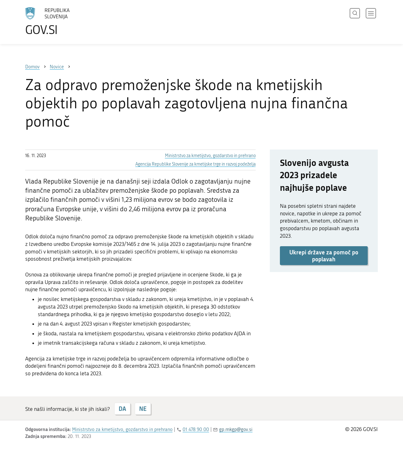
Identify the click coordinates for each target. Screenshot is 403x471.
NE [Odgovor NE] (142, 409)
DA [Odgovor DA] (122, 409)
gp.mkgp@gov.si (236, 429)
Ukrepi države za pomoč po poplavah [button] (323, 255)
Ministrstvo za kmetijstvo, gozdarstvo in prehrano (210, 155)
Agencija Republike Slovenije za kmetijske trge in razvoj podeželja (195, 164)
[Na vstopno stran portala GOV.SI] (65, 21)
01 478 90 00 (196, 429)
